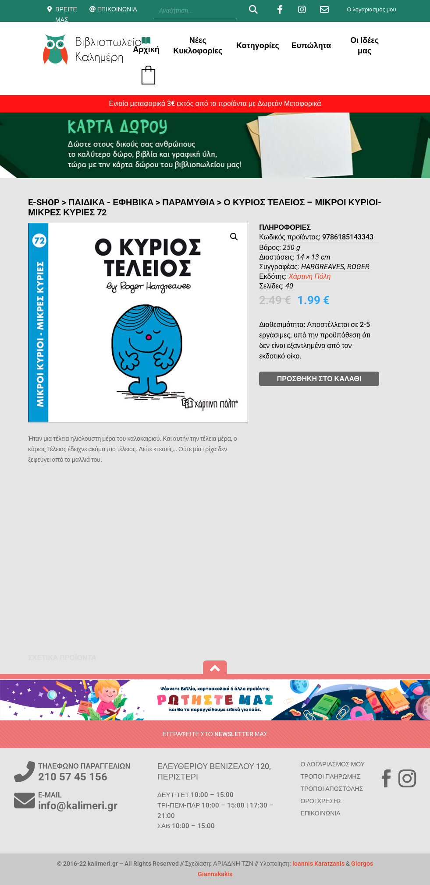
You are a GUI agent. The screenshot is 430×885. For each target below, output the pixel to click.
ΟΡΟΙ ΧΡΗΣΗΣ (321, 800)
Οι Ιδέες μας (364, 45)
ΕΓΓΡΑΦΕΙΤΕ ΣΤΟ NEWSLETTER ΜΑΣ (215, 734)
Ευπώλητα (311, 45)
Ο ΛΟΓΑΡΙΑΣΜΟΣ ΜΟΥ (333, 764)
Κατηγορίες (257, 45)
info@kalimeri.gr (77, 806)
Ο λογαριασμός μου (371, 9)
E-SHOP (44, 202)
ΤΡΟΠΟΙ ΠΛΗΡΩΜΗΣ (330, 776)
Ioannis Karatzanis (318, 863)
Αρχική (146, 45)
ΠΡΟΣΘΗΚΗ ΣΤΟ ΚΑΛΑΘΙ (346, 379)
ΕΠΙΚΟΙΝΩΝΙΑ (117, 9)
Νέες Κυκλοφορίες (197, 45)
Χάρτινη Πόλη (336, 276)
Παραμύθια (188, 202)
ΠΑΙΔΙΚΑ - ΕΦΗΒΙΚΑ (110, 202)
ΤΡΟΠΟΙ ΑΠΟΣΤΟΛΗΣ (332, 788)
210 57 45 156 (72, 777)
